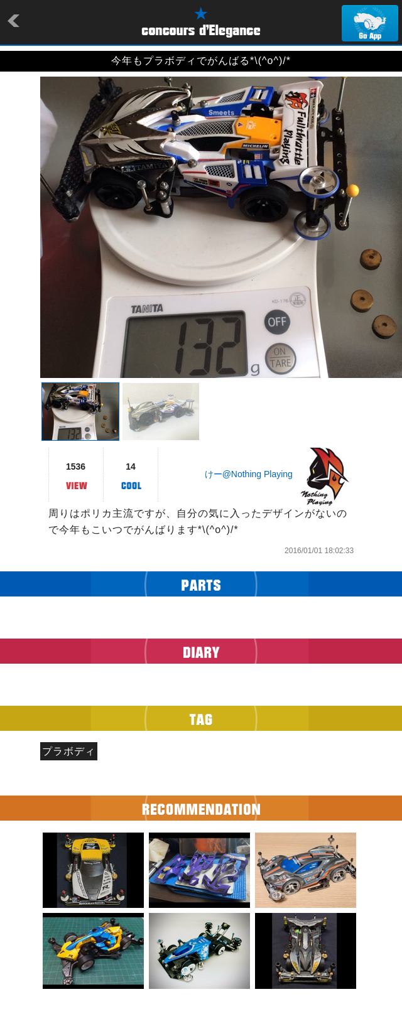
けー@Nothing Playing (249, 474)
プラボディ (68, 751)
